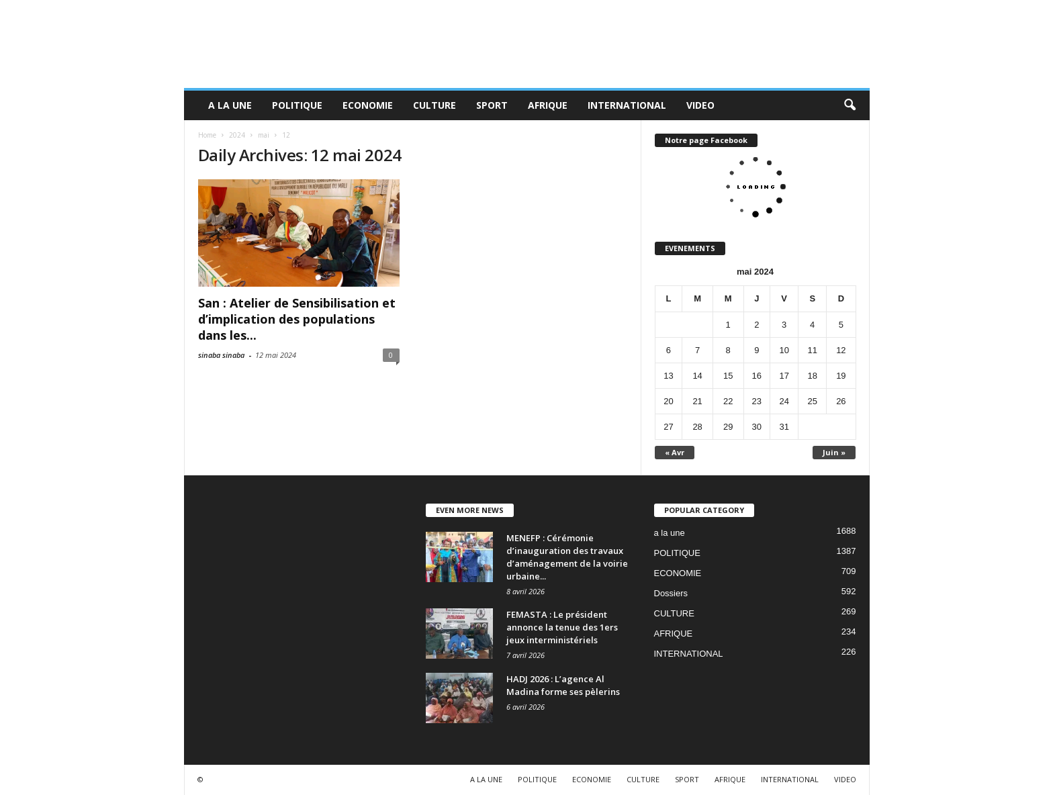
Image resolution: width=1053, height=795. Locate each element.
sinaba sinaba (221, 355)
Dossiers (671, 593)
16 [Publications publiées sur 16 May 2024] (757, 376)
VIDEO (700, 105)
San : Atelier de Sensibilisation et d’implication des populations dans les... (297, 319)
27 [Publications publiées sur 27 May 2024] (668, 427)
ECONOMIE (367, 105)
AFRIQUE (547, 105)
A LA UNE (230, 105)
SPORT (492, 105)
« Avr (674, 452)
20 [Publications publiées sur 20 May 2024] (668, 401)
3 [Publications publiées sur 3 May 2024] (784, 325)
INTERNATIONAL (627, 105)
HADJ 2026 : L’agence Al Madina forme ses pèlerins (563, 685)
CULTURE (434, 105)
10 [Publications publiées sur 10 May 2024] (783, 350)
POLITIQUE (297, 105)
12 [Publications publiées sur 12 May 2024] (840, 350)
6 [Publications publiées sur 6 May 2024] (668, 350)
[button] (849, 105)
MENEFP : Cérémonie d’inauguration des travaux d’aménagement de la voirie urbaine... (567, 557)
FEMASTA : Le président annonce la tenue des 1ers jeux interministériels (562, 627)
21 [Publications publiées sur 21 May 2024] (697, 401)
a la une (669, 533)
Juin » (834, 452)
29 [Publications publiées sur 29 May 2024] (728, 427)
